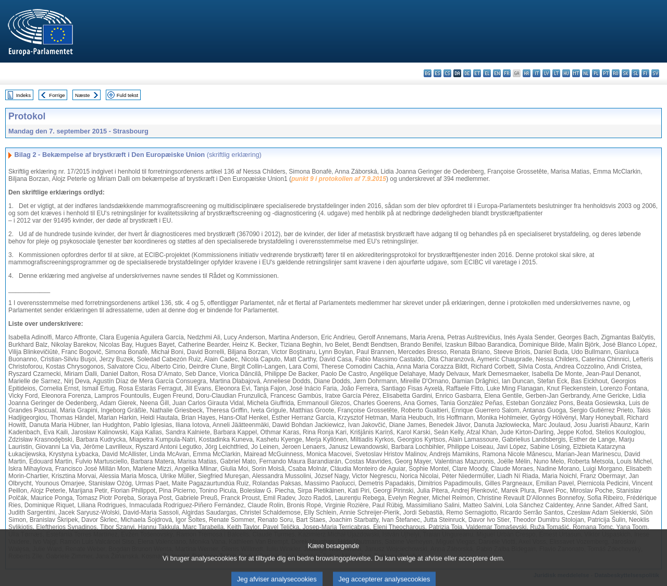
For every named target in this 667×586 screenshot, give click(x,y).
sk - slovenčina (625, 73)
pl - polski (596, 73)
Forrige (57, 95)
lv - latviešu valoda (546, 73)
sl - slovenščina (635, 73)
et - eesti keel (477, 73)
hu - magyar (566, 73)
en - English (497, 73)
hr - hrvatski (526, 73)
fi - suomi (645, 73)
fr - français (507, 73)
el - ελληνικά (487, 73)
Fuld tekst (128, 95)
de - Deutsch (467, 73)
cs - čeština (447, 73)
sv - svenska (655, 73)
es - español (437, 73)
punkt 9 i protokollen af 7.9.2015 (338, 178)
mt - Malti (576, 73)
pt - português (606, 73)
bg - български (427, 73)
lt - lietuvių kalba (556, 73)
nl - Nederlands (586, 73)
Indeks (23, 95)
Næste (82, 95)
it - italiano (536, 73)
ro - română (616, 73)
